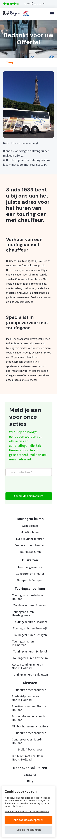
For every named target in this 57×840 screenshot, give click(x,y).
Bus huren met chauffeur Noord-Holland (27, 757)
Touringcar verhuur (30, 588)
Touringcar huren (30, 519)
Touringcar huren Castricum (30, 658)
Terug (9, 62)
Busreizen (30, 560)
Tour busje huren (30, 551)
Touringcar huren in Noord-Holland (29, 596)
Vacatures (30, 774)
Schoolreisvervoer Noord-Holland (28, 718)
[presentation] (28, 484)
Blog (30, 781)
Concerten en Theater (30, 573)
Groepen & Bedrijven (30, 580)
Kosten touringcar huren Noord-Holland (27, 666)
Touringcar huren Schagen (30, 635)
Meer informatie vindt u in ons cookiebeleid (27, 811)
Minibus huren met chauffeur (30, 726)
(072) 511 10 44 (36, 3)
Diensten (30, 683)
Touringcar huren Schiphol (30, 651)
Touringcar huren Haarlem (30, 622)
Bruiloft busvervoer (30, 749)
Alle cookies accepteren (28, 820)
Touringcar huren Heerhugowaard (23, 613)
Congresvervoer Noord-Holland (27, 741)
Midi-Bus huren (30, 532)
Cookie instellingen (28, 830)
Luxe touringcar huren (30, 538)
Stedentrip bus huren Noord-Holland (25, 698)
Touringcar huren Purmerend (23, 643)
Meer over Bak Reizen (30, 768)
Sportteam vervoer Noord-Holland (29, 708)
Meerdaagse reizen (30, 567)
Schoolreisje (30, 525)
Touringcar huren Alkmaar (30, 605)
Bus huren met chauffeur (30, 545)
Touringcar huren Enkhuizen (30, 674)
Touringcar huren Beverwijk (30, 628)
